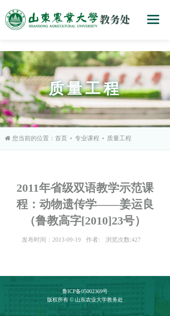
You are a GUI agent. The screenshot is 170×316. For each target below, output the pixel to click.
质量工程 (119, 138)
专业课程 (87, 138)
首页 (61, 138)
